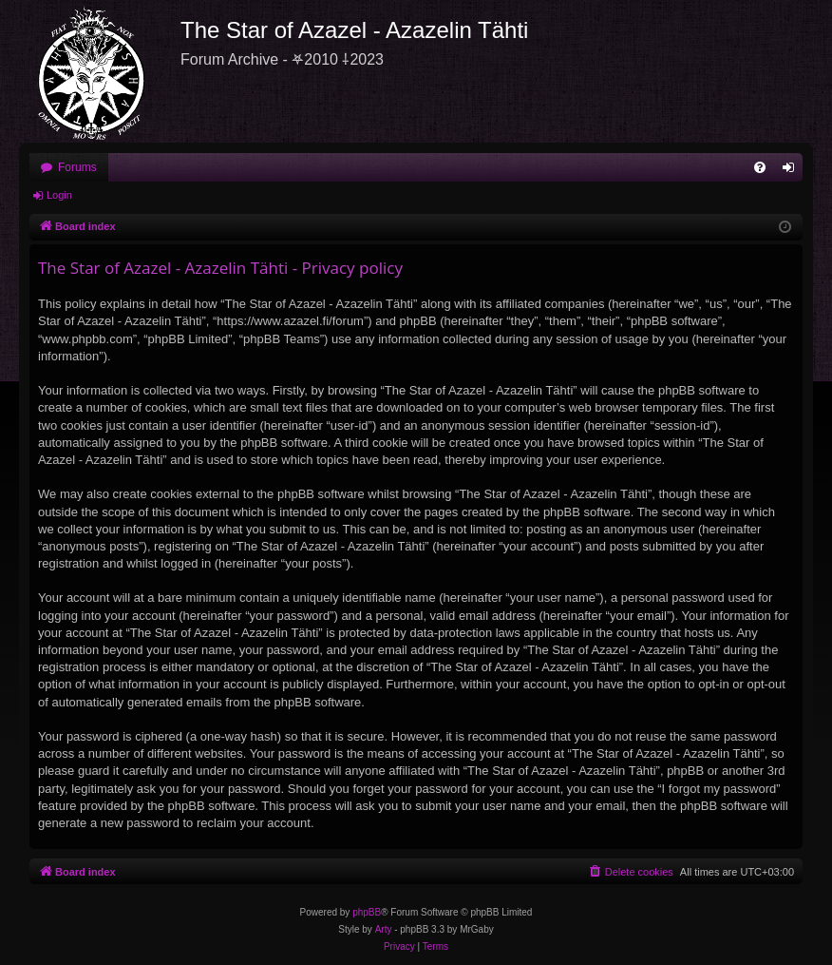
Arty (383, 929)
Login (59, 195)
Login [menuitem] (793, 171)
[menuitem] (760, 167)
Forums (77, 167)
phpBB (366, 912)
